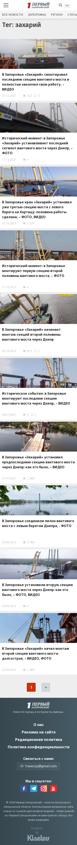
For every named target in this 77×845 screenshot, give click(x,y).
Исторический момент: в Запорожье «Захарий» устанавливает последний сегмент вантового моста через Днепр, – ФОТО (37, 145)
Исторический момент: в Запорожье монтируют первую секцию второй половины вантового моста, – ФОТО (33, 271)
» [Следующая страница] (46, 687)
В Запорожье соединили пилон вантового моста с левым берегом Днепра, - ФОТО (38, 523)
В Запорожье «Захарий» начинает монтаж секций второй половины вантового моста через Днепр (31, 334)
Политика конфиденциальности (38, 746)
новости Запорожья (56, 802)
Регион (57, 14)
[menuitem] (67, 6)
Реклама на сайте (39, 732)
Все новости (12, 14)
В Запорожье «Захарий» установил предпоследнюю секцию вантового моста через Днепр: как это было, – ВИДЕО (38, 462)
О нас (38, 724)
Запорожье (37, 14)
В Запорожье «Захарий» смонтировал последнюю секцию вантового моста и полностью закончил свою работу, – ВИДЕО (35, 82)
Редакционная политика (38, 739)
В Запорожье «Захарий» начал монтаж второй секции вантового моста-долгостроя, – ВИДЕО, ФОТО (35, 653)
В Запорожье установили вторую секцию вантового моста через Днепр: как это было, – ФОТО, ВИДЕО (37, 590)
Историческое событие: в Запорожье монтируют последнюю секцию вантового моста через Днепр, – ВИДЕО (36, 398)
